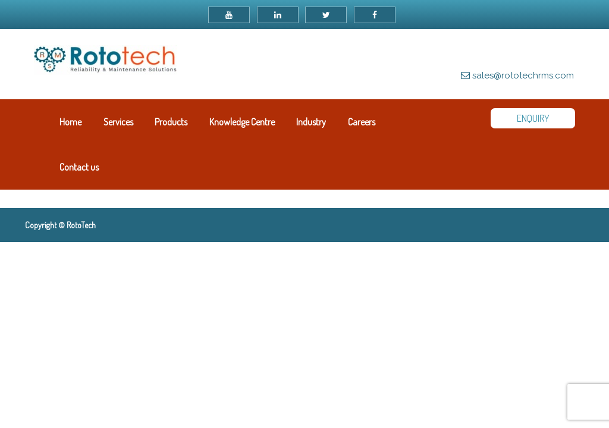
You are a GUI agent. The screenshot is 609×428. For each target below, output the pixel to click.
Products (171, 122)
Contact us (79, 167)
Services (118, 122)
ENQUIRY (533, 118)
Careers (361, 122)
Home (70, 122)
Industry (311, 122)
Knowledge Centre (242, 122)
